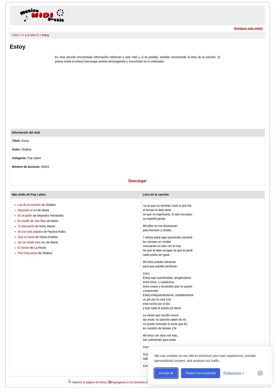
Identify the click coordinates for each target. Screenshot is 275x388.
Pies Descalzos (28, 253)
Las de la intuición (29, 204)
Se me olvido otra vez (32, 242)
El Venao (23, 247)
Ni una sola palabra (30, 231)
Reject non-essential (201, 373)
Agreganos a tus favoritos (128, 382)
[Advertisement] (137, 97)
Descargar (137, 181)
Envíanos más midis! (248, 28)
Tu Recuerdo (26, 226)
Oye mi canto (26, 237)
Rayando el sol (27, 210)
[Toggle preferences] (233, 373)
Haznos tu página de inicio (89, 382)
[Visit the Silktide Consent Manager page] (260, 373)
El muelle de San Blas (32, 221)
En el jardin (25, 215)
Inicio (15, 35)
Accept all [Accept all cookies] (166, 373)
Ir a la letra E (30, 35)
